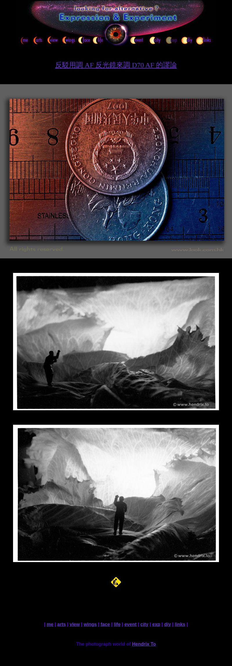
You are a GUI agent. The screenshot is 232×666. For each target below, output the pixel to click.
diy (167, 624)
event (130, 624)
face (105, 624)
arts (61, 624)
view (75, 624)
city (144, 624)
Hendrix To (144, 644)
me (50, 624)
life (117, 624)
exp (156, 624)
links (180, 624)
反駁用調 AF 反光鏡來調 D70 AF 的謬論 (116, 65)
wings (90, 624)
